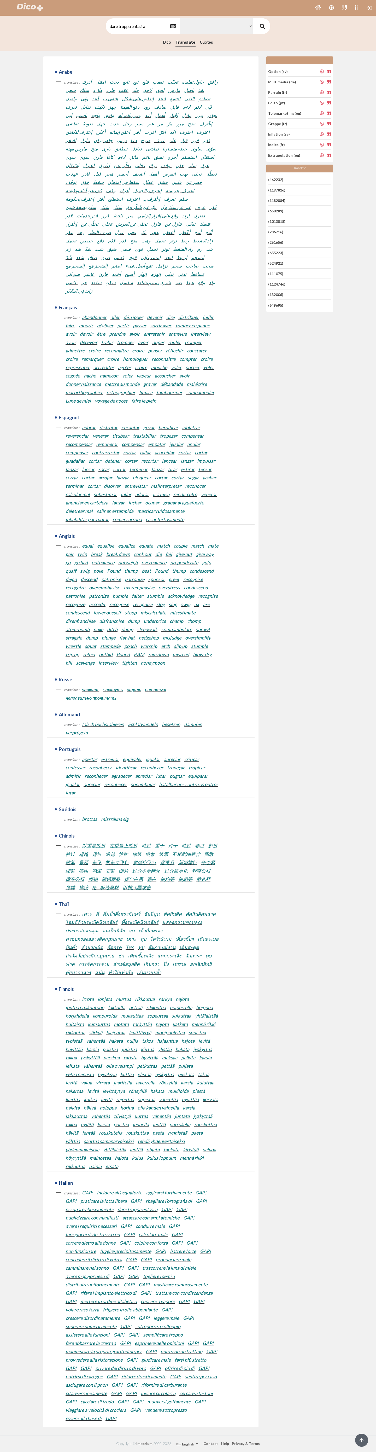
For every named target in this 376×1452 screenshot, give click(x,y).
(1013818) (276, 221)
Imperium (144, 1443)
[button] (318, 8)
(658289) (275, 211)
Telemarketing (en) (284, 113)
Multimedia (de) (282, 82)
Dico (167, 42)
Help (225, 1443)
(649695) (275, 305)
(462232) (275, 179)
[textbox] (142, 26)
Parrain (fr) (277, 92)
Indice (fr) (276, 144)
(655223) (275, 253)
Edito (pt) (276, 103)
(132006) (275, 294)
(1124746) (276, 284)
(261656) (275, 242)
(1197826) (276, 190)
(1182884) (276, 200)
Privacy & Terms (246, 1443)
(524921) (275, 263)
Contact (210, 1443)
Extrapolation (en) (284, 155)
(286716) (275, 232)
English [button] (186, 1444)
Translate (185, 42)
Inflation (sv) (279, 134)
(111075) (275, 273)
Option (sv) (278, 71)
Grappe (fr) (277, 123)
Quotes (206, 42)
